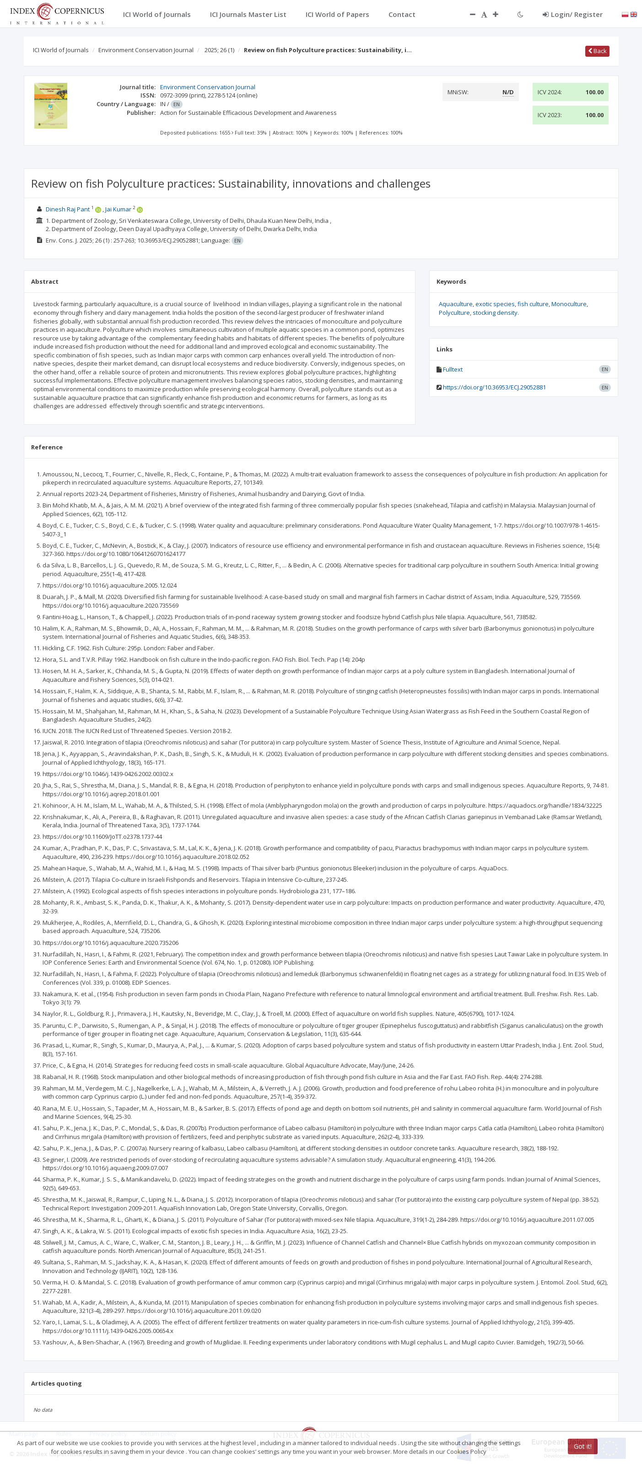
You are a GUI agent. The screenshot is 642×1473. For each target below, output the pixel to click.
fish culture (533, 304)
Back (597, 51)
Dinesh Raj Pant (68, 209)
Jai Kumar (118, 209)
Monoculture (569, 304)
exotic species (495, 304)
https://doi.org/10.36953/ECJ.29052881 (494, 387)
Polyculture (454, 312)
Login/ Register (573, 14)
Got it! (583, 1446)
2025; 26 (219, 50)
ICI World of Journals (61, 50)
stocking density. (496, 312)
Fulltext (453, 369)
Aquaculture (456, 304)
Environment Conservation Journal (146, 50)
